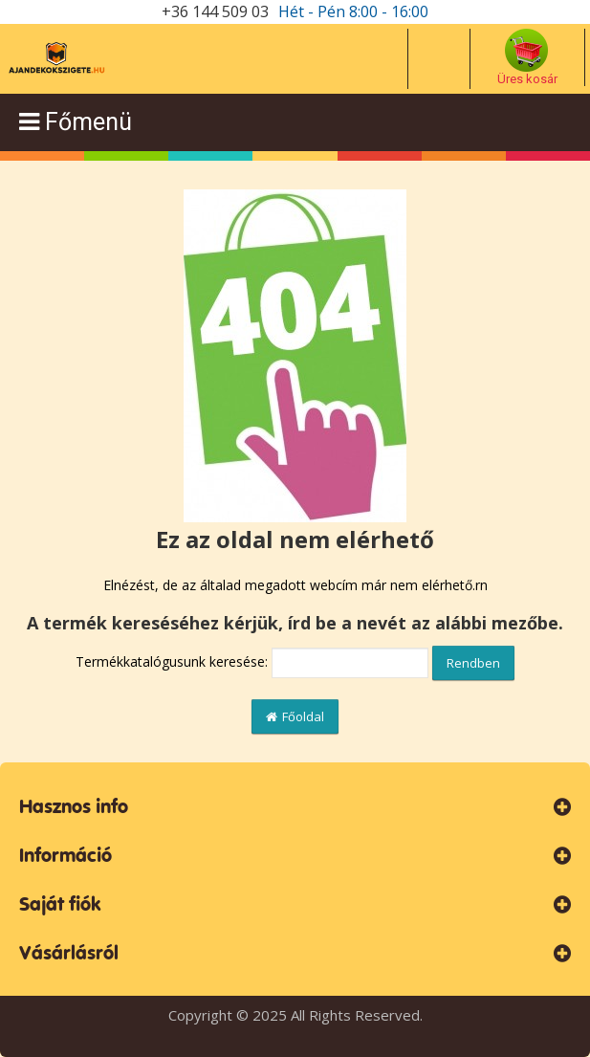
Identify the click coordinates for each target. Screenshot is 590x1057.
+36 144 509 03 (215, 11)
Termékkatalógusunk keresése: (172, 661)
